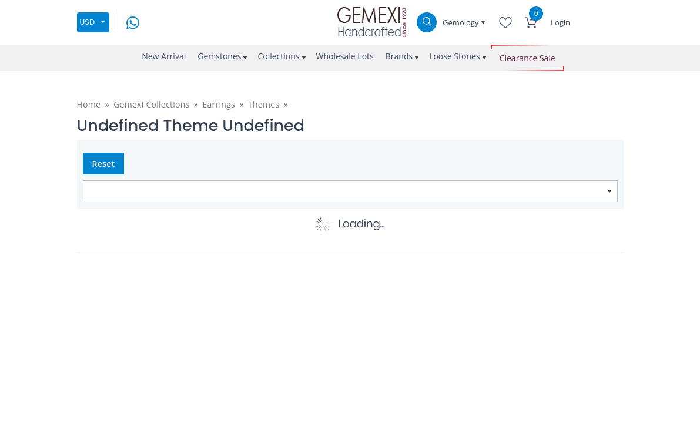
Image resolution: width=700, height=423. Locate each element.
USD (87, 22)
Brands (399, 56)
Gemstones (219, 56)
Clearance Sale (527, 58)
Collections (278, 56)
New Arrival (164, 56)
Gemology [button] (462, 22)
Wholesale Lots (345, 56)
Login (560, 22)
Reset (103, 163)
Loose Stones (454, 56)
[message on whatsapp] (132, 21)
